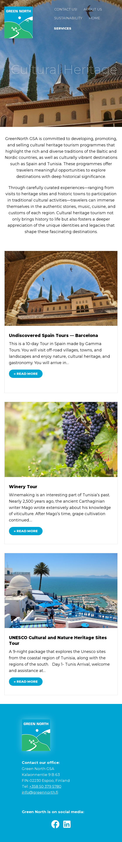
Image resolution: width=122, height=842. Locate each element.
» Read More (28, 373)
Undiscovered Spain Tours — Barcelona (53, 335)
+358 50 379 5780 (45, 786)
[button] (55, 824)
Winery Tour (23, 486)
